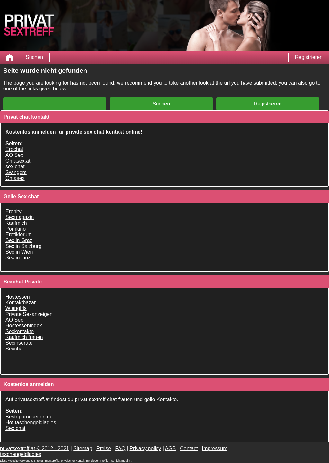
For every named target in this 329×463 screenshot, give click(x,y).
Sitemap (82, 448)
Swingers (16, 172)
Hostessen (17, 296)
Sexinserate (19, 343)
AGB (170, 448)
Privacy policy (145, 448)
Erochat (14, 149)
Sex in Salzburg (23, 246)
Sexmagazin (19, 217)
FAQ (120, 448)
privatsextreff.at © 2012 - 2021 (34, 448)
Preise (103, 448)
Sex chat (15, 428)
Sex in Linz (18, 257)
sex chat (15, 166)
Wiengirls (16, 308)
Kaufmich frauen (24, 337)
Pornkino (15, 229)
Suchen (34, 57)
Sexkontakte (19, 331)
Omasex (15, 178)
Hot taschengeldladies (30, 422)
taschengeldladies (20, 454)
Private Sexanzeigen (29, 314)
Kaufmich (16, 223)
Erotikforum (18, 234)
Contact (189, 448)
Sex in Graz (18, 240)
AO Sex (14, 155)
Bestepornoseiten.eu (29, 416)
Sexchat (14, 348)
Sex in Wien (19, 252)
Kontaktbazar (20, 302)
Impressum (214, 448)
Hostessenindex (23, 325)
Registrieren (309, 57)
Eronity (13, 211)
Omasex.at (17, 161)
